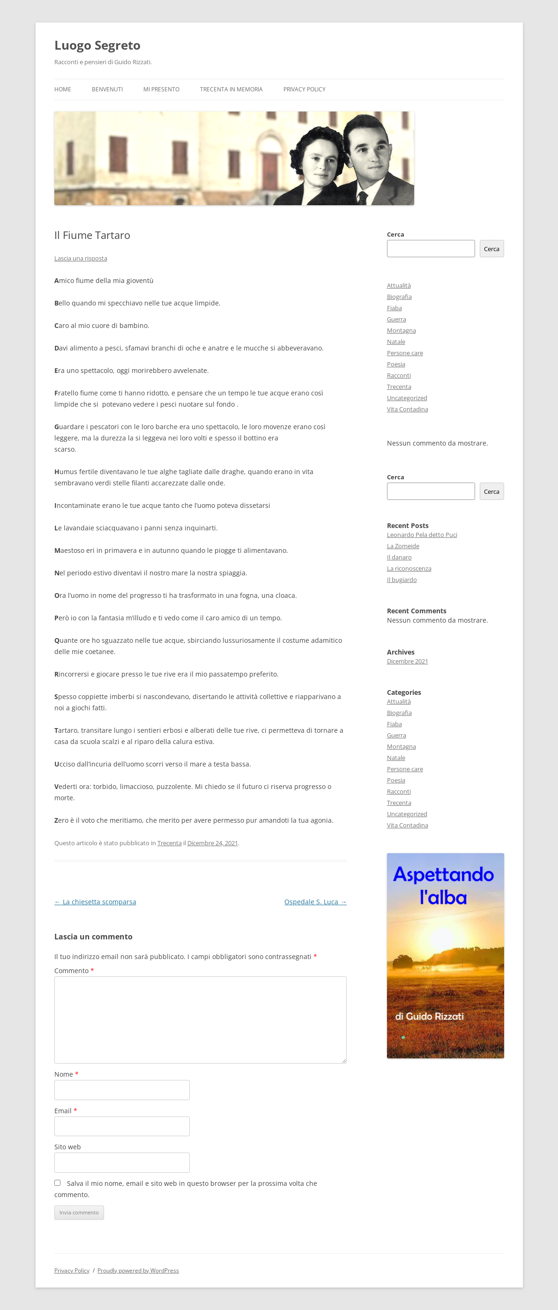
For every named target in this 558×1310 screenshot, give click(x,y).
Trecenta (169, 843)
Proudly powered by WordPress (138, 1270)
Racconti (399, 375)
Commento (74, 970)
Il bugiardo (402, 579)
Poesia (396, 364)
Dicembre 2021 (407, 661)
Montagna (401, 330)
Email (65, 1110)
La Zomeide (403, 546)
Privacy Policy (304, 89)
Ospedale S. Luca (315, 901)
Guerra (396, 319)
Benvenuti (107, 89)
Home (62, 89)
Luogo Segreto (97, 45)
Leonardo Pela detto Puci (422, 534)
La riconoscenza (409, 568)
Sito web (67, 1146)
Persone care (405, 353)
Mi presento (161, 89)
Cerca (395, 234)
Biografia (399, 296)
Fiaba (394, 308)
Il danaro (399, 557)
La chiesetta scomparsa (95, 901)
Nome (66, 1074)
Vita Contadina (407, 409)
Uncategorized (407, 398)
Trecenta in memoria (231, 89)
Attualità (399, 285)
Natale (396, 341)
